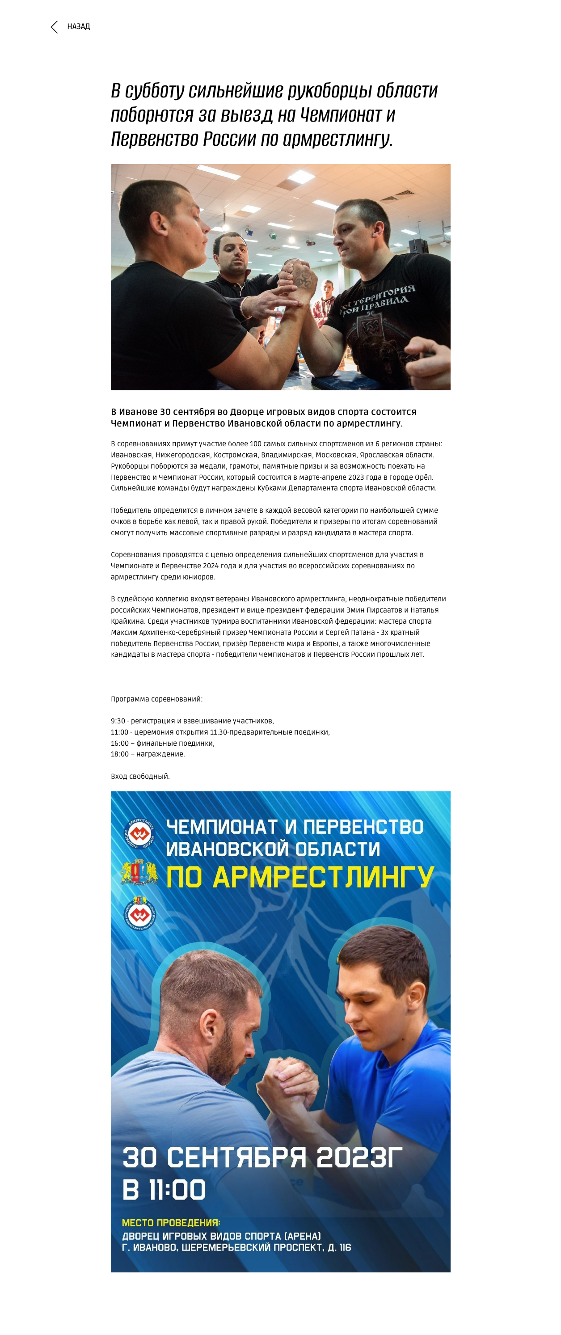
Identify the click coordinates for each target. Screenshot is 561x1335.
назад (78, 26)
